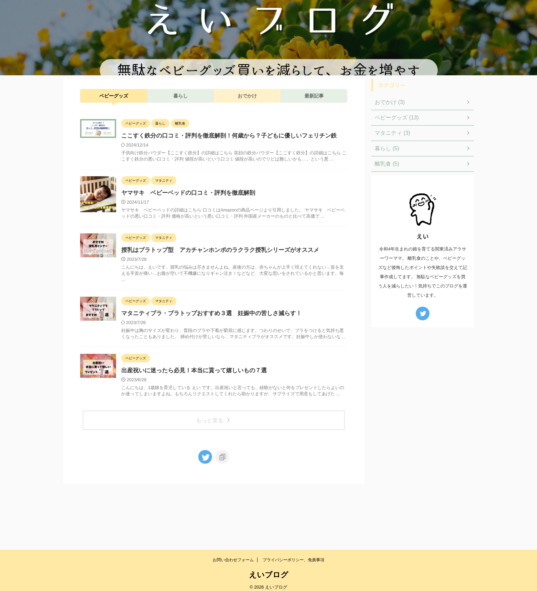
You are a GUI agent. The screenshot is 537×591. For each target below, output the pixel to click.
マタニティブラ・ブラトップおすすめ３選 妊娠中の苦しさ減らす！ (239, 354)
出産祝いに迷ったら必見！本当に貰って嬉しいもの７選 (225, 417)
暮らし (180, 96)
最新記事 (314, 96)
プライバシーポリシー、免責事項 (293, 554)
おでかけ (247, 96)
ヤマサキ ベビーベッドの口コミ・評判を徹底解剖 (217, 208)
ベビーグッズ (113, 96)
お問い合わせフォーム (233, 554)
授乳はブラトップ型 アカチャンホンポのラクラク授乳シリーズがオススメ (247, 291)
